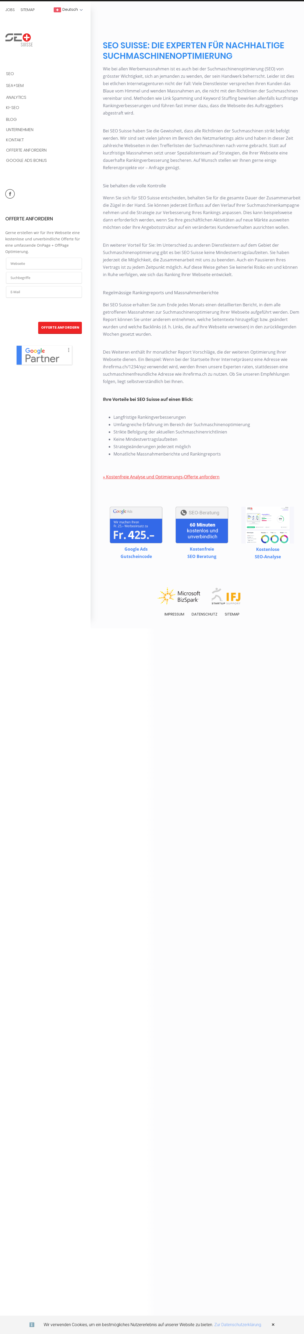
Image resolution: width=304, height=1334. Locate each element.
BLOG (11, 119)
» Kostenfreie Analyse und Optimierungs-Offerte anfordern (161, 478)
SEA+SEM (15, 86)
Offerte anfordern (26, 150)
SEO (10, 74)
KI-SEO (12, 108)
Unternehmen (19, 130)
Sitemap (28, 9)
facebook (10, 194)
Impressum (174, 615)
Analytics (16, 97)
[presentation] (44, 310)
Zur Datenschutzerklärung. (238, 1324)
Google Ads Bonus (26, 160)
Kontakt (15, 140)
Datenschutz (204, 615)
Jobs (10, 9)
